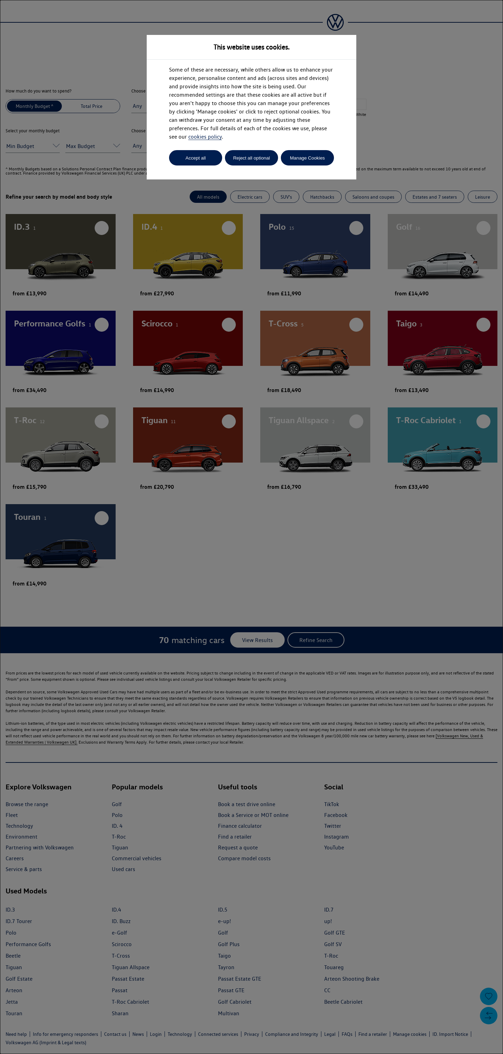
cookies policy (205, 136)
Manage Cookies (307, 158)
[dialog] (251, 527)
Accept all (195, 158)
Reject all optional (251, 158)
